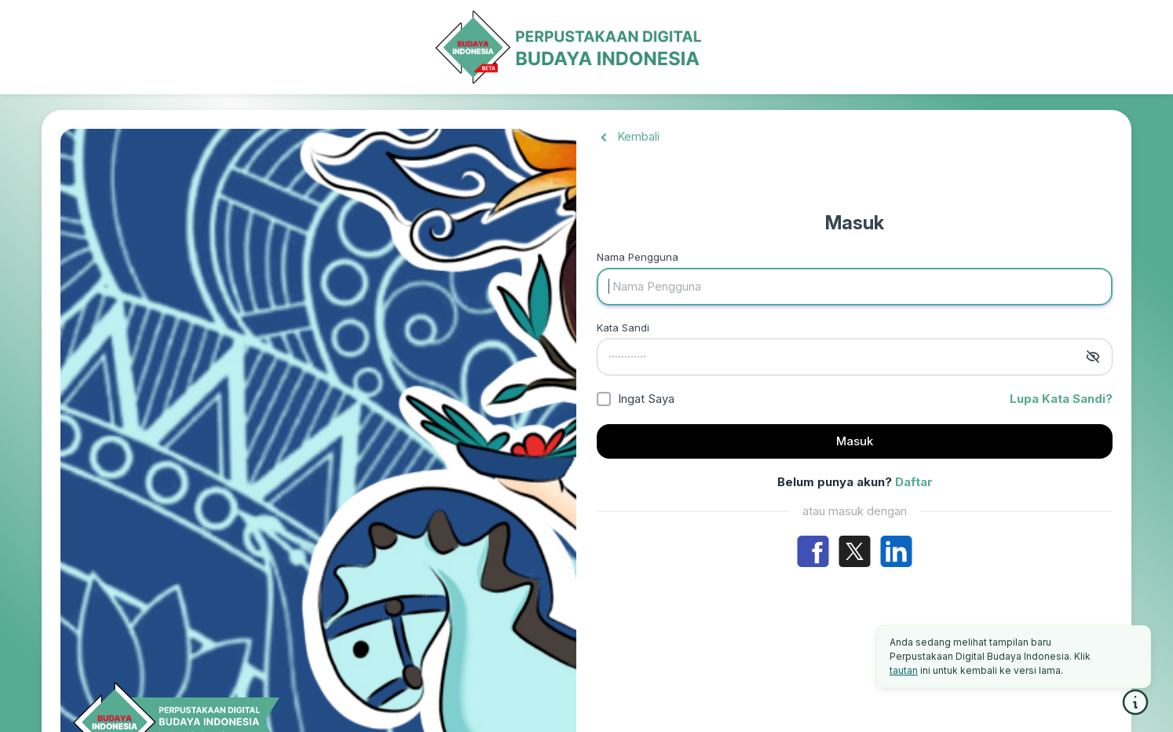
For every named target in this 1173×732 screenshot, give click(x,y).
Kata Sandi (623, 327)
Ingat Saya (646, 398)
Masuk (854, 441)
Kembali (628, 136)
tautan (904, 670)
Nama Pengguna (637, 257)
